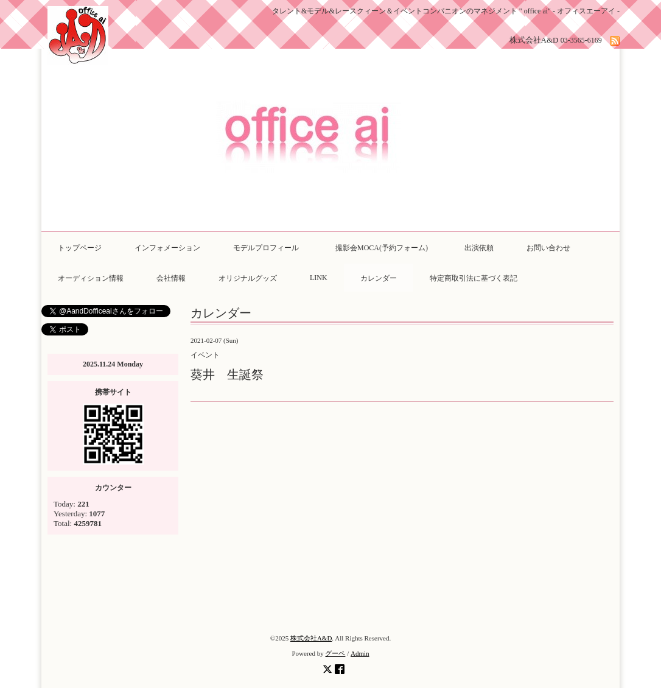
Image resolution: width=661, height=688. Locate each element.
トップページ (80, 248)
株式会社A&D (311, 638)
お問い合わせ (548, 248)
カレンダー (378, 278)
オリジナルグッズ (248, 278)
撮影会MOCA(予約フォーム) (385, 248)
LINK (318, 277)
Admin (360, 653)
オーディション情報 (91, 278)
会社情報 (171, 278)
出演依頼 (479, 248)
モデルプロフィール (266, 248)
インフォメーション (167, 248)
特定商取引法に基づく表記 (473, 278)
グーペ (335, 653)
